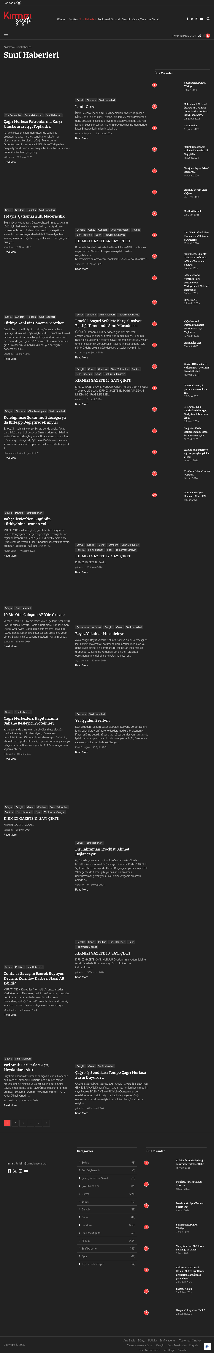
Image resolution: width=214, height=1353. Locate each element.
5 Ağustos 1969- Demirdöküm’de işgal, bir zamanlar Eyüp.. (196, 432)
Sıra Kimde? (191, 125)
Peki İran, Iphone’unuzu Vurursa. (192, 475)
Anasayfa (9, 46)
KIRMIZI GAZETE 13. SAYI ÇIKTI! (103, 380)
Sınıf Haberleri (87, 19)
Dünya (8, 411)
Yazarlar (182, 1350)
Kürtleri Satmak (193, 211)
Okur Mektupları (33, 115)
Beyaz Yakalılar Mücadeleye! (100, 633)
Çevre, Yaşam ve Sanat (145, 19)
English (193, 1345)
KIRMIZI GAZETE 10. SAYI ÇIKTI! (103, 953)
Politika (73, 19)
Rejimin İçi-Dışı (193, 342)
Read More (10, 162)
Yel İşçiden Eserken (92, 720)
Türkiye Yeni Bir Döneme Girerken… (35, 323)
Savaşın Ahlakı (184, 1288)
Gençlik (126, 19)
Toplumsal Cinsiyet (109, 19)
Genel (80, 100)
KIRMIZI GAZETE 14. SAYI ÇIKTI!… (104, 241)
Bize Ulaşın (169, 1350)
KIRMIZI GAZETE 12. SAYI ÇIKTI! (103, 556)
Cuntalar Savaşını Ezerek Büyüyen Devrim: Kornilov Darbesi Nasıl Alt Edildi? (34, 978)
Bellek (8, 512)
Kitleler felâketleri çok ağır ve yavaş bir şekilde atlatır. (197, 453)
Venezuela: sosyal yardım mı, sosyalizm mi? (196, 389)
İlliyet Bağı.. (190, 300)
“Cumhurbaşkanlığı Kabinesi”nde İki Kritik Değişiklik (197, 151)
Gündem (62, 19)
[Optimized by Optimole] (207, 1346)
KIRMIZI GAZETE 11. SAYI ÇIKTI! (31, 818)
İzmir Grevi (85, 106)
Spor (98, 234)
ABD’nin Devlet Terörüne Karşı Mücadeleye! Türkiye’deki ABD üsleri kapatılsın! (194, 282)
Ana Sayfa (129, 1340)
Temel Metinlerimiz (148, 1350)
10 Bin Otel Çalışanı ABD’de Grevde (34, 614)
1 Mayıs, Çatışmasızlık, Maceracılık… (35, 216)
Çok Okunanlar (13, 115)
